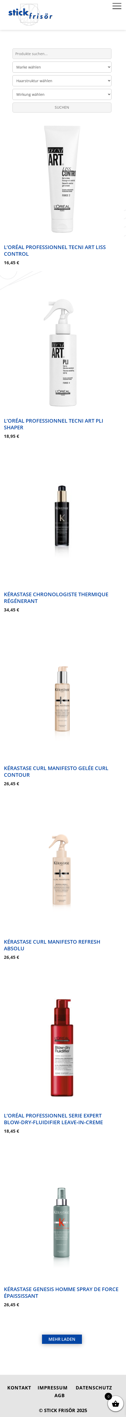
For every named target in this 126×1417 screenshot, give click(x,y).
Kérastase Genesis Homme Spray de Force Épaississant (61, 1287)
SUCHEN (62, 107)
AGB (59, 1389)
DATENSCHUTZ (94, 1382)
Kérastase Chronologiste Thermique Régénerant (56, 596)
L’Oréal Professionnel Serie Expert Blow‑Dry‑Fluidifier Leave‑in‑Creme (53, 1114)
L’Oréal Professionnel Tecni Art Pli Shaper (53, 423)
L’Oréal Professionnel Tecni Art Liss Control (55, 250)
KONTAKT (19, 1382)
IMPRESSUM (53, 1382)
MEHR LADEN (61, 1333)
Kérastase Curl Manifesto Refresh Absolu (52, 942)
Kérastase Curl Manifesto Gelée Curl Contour (56, 769)
